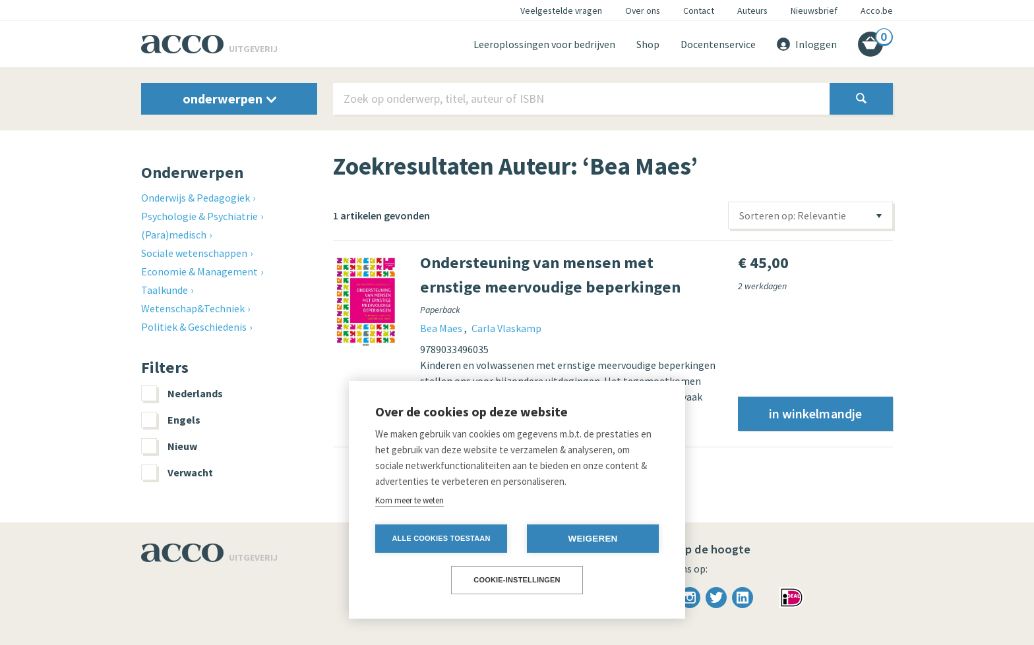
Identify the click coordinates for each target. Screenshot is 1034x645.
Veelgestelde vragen (561, 10)
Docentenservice (718, 44)
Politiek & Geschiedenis (194, 326)
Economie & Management (199, 271)
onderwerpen (229, 98)
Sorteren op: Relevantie (792, 215)
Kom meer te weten (409, 500)
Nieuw (169, 446)
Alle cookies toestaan (441, 538)
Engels (170, 420)
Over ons (642, 10)
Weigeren (592, 539)
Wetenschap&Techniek (193, 308)
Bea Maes (442, 328)
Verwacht (177, 472)
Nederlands (182, 393)
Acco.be (877, 10)
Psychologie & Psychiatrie (199, 216)
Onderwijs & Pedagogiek (195, 197)
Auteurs (752, 10)
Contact (698, 10)
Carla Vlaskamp (506, 328)
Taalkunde (164, 289)
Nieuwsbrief (814, 10)
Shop (647, 44)
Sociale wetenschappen (194, 253)
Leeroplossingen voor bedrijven (544, 44)
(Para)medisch (173, 234)
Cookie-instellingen (517, 580)
